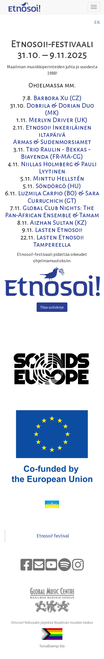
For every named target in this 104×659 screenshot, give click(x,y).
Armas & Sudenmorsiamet (52, 142)
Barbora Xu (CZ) (57, 98)
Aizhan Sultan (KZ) (58, 222)
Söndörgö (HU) (58, 186)
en (97, 22)
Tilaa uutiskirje (52, 307)
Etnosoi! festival (53, 536)
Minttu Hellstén (58, 178)
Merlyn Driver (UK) (58, 120)
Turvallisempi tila (52, 646)
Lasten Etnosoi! (58, 230)
